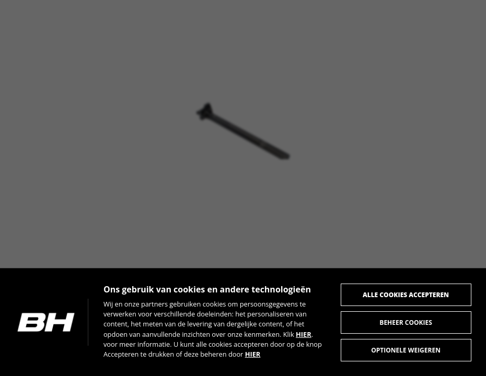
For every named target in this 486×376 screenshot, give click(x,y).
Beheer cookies (405, 321)
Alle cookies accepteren (405, 293)
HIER (305, 333)
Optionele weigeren (405, 349)
